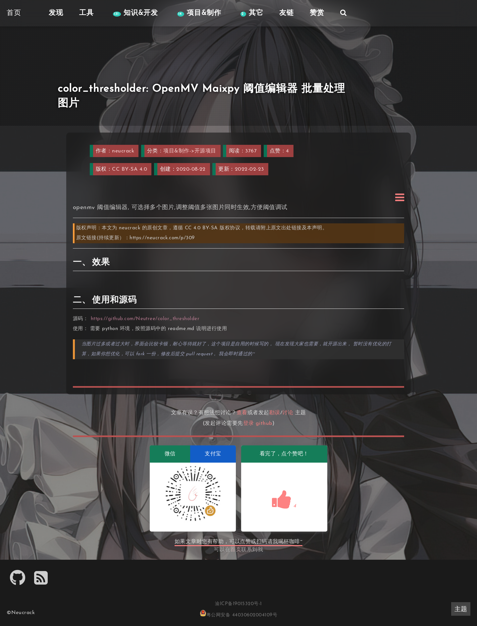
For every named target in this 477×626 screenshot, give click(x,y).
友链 (284, 13)
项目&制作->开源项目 (189, 151)
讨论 (287, 413)
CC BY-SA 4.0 (129, 169)
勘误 (274, 413)
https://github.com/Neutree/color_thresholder (145, 318)
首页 (235, 549)
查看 (242, 413)
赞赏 (314, 13)
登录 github (257, 423)
